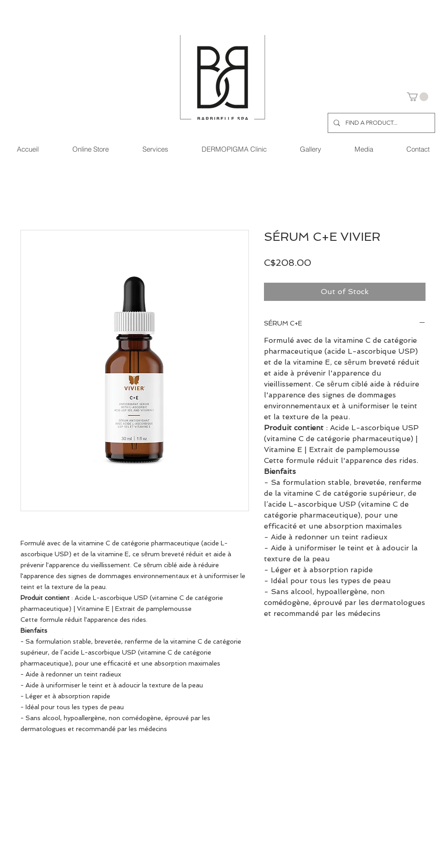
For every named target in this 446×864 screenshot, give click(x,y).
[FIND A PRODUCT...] (380, 122)
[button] (417, 96)
